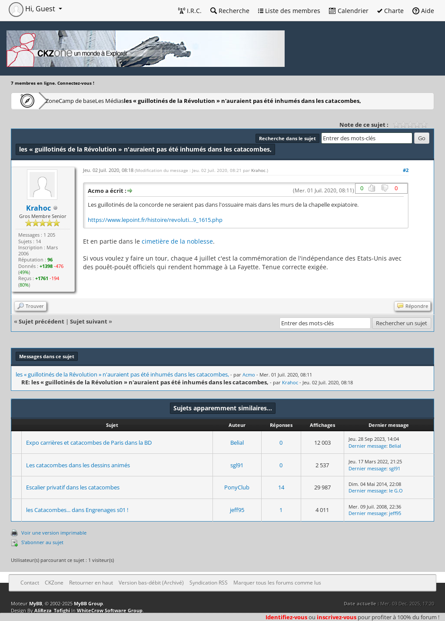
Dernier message (367, 446)
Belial (237, 442)
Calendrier (349, 11)
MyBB (35, 603)
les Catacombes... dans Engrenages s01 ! (77, 510)
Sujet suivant (88, 321)
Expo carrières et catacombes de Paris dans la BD (89, 442)
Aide (423, 11)
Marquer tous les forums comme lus (277, 582)
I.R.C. (190, 11)
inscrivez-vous (336, 617)
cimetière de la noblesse (177, 241)
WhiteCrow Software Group (110, 610)
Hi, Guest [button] (33, 8)
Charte (390, 11)
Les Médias (153, 100)
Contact (29, 582)
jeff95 (237, 510)
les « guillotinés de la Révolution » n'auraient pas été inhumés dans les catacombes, (285, 100)
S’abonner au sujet (42, 542)
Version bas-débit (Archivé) (151, 582)
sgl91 (236, 465)
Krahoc (258, 170)
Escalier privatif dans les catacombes (73, 487)
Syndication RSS (208, 582)
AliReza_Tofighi (52, 610)
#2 (405, 170)
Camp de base (105, 100)
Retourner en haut (91, 582)
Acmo (248, 374)
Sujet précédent (41, 321)
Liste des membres (289, 11)
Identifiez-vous (286, 617)
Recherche (229, 11)
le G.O (396, 490)
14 (281, 487)
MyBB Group (88, 603)
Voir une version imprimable (53, 532)
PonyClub (236, 487)
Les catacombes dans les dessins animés (78, 465)
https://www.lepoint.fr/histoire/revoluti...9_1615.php (155, 220)
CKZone (61, 100)
